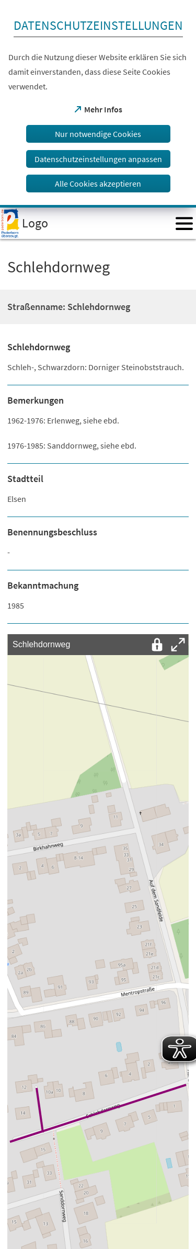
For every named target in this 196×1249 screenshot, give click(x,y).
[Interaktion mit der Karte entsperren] (157, 644)
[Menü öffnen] (184, 223)
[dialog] (98, 104)
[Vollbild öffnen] (178, 644)
